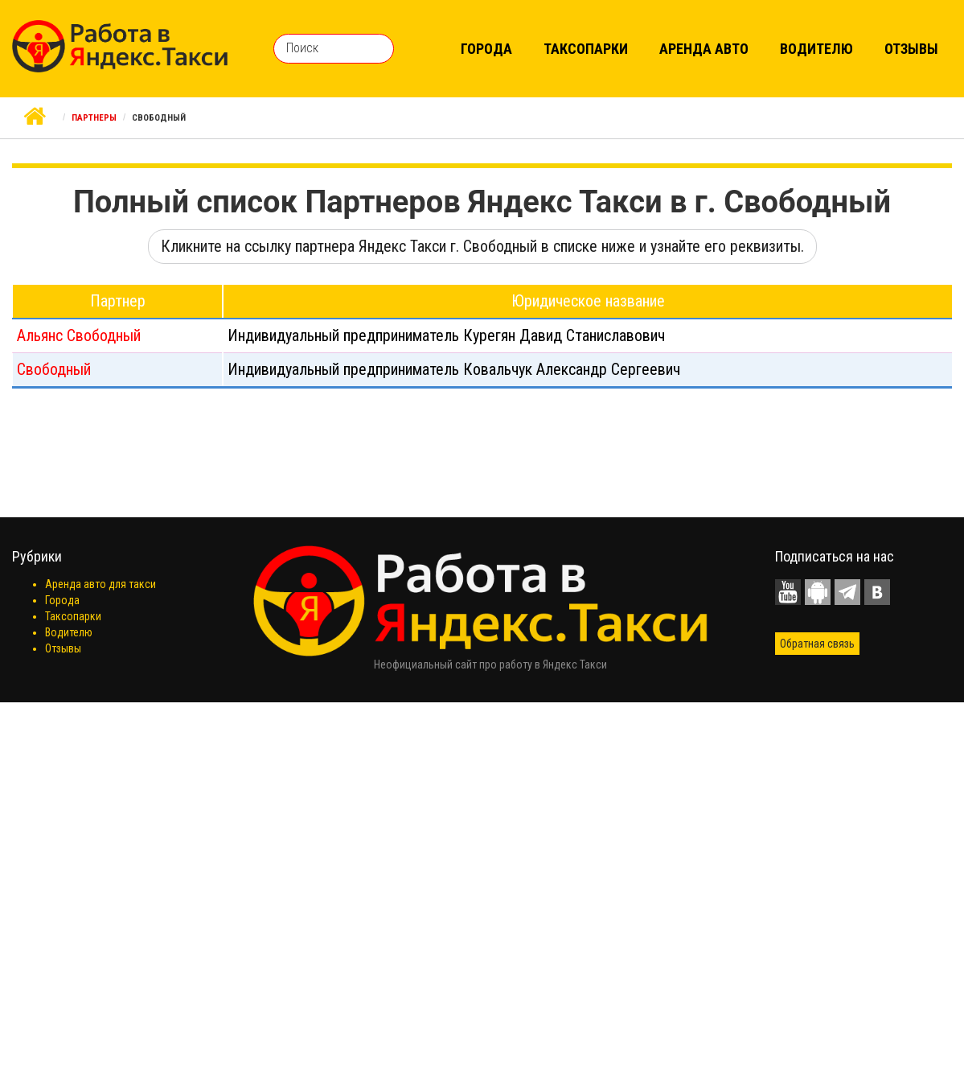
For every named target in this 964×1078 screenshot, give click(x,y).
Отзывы (911, 48)
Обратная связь (817, 643)
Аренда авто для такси (100, 584)
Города (486, 48)
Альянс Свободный (79, 335)
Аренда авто (704, 48)
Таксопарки (586, 48)
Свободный (54, 369)
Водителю (816, 48)
